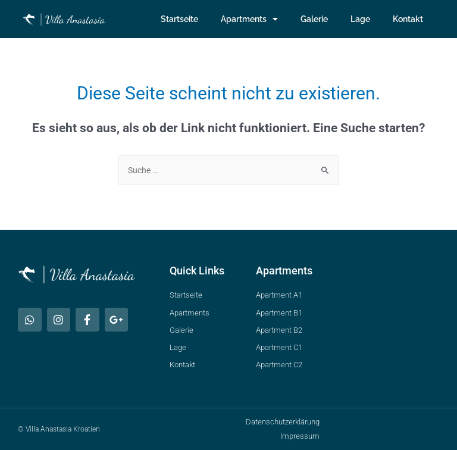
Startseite (179, 19)
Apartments (249, 19)
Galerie (314, 19)
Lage (360, 19)
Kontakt (408, 19)
